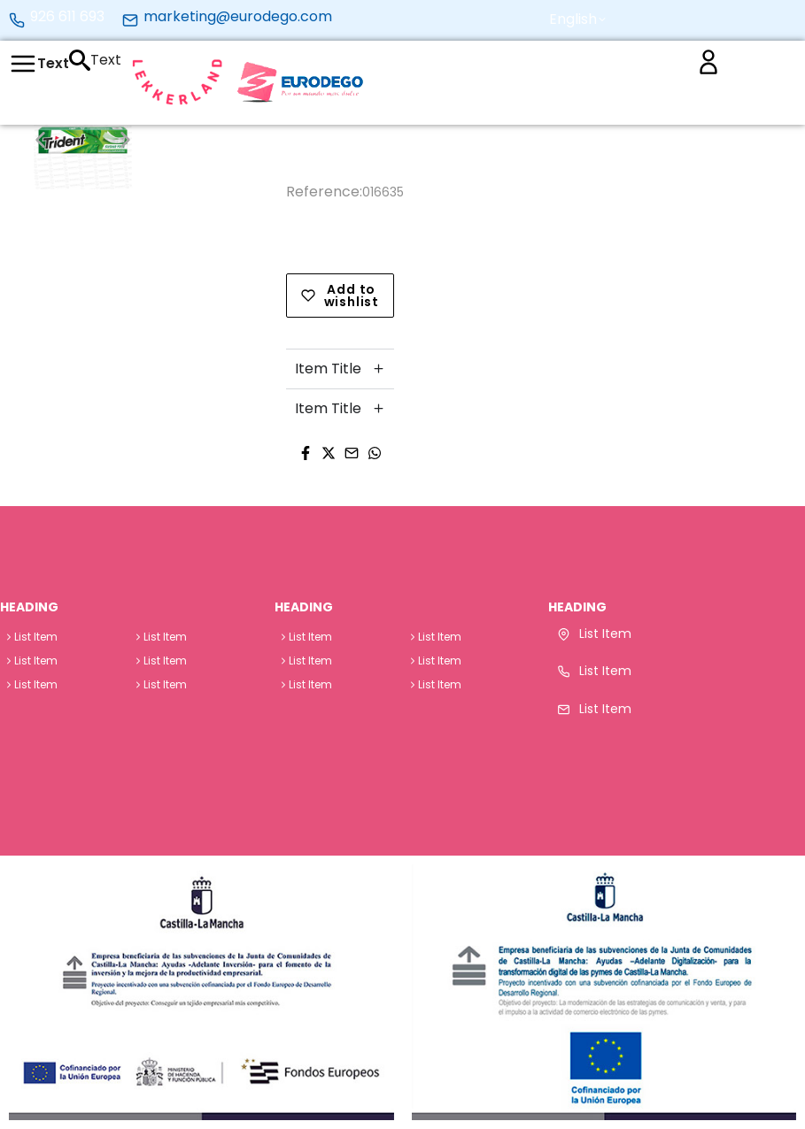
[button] (584, 19)
